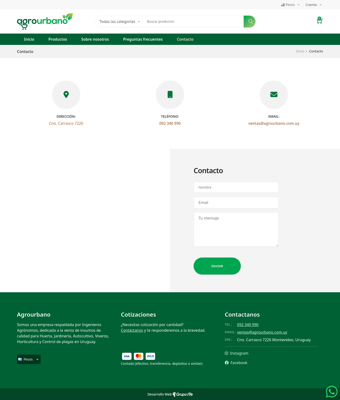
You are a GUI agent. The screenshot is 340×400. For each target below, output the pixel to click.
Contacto (185, 39)
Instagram (236, 353)
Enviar (217, 266)
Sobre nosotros (95, 39)
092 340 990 (170, 123)
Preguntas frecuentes (143, 39)
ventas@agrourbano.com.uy (273, 123)
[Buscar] (249, 21)
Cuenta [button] (311, 4)
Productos (57, 39)
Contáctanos (132, 330)
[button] (320, 21)
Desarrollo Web (169, 394)
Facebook (236, 362)
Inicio (29, 39)
